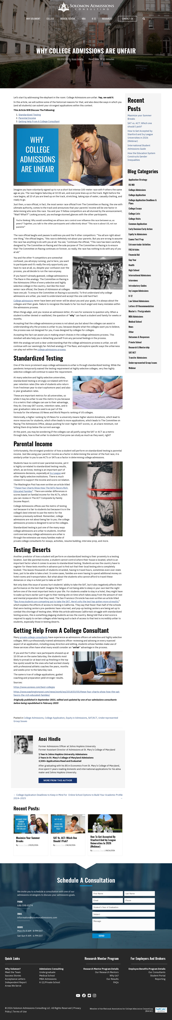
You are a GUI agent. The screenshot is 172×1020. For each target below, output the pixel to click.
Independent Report (16, 982)
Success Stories (13, 975)
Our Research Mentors (107, 972)
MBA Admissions (48, 979)
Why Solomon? (33, 18)
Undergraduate (47, 972)
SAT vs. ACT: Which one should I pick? (65, 839)
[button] (144, 18)
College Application (55, 717)
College (50, 18)
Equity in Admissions (76, 717)
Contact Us (127, 18)
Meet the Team (13, 972)
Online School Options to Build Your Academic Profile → (95, 796)
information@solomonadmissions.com (37, 917)
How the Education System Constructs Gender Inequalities (141, 156)
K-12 (94, 18)
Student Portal (157, 975)
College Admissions (34, 717)
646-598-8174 (25, 905)
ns (55, 349)
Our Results (112, 979)
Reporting (160, 979)
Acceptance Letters (15, 979)
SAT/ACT (92, 717)
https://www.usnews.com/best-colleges (34, 687)
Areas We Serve (13, 985)
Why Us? (114, 975)
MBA (84, 18)
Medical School (67, 18)
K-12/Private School (49, 982)
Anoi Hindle (78, 59)
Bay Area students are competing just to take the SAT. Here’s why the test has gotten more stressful (66, 601)
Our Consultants (156, 972)
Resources (107, 18)
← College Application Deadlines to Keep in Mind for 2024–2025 (40, 796)
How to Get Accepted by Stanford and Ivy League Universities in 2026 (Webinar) (103, 841)
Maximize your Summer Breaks (28, 839)
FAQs (116, 982)
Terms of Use (20, 1011)
